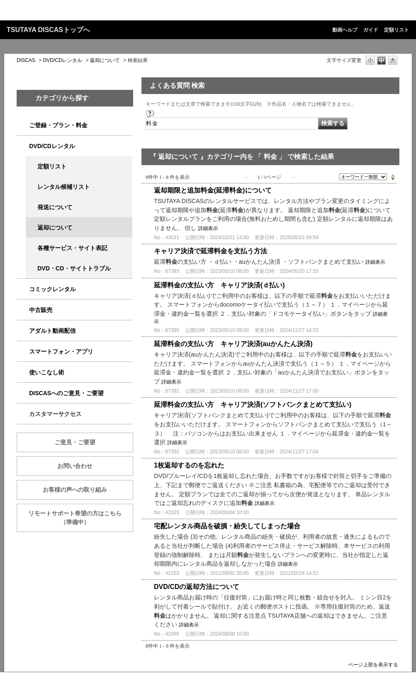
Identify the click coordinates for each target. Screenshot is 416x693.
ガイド (370, 30)
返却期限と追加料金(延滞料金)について (213, 190)
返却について (105, 60)
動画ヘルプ (344, 30)
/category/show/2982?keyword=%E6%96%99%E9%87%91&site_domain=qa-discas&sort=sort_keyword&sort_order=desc (23, 351)
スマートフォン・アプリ (61, 351)
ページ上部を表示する (373, 664)
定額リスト (396, 30)
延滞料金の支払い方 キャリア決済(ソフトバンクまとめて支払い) (253, 404)
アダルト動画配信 (52, 330)
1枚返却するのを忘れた (189, 465)
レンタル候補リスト (63, 186)
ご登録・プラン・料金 (58, 125)
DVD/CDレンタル (62, 60)
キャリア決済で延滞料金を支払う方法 (210, 251)
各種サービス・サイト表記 (72, 248)
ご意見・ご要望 (74, 442)
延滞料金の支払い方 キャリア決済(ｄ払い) (219, 285)
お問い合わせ (74, 466)
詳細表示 (208, 228)
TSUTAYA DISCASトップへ (48, 29)
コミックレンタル (52, 289)
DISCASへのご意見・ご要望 (66, 393)
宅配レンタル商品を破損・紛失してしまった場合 (227, 526)
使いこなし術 (46, 372)
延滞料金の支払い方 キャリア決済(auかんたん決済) (233, 343)
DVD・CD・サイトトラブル (74, 268)
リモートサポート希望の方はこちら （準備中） (80, 517)
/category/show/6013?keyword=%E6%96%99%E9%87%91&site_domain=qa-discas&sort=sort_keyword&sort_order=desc (23, 310)
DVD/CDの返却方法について (196, 586)
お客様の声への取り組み (75, 489)
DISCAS (26, 60)
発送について (54, 207)
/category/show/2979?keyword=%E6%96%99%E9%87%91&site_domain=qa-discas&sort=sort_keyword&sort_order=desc (23, 125)
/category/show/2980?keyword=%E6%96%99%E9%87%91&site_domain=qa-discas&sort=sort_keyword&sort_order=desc (23, 146)
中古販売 (40, 310)
